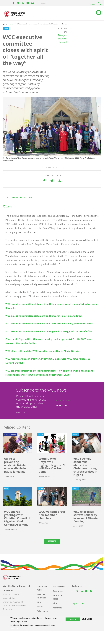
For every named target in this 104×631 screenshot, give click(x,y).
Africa (9, 206)
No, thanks (87, 619)
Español (62, 42)
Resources (58, 591)
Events (40, 606)
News (11, 24)
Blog (55, 603)
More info (14, 629)
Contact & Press (57, 597)
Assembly (57, 607)
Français (62, 35)
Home (4, 24)
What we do (42, 611)
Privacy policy (21, 412)
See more (52, 541)
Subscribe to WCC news (21, 198)
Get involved (59, 586)
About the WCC (42, 588)
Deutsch (62, 38)
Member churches (41, 596)
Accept (73, 619)
